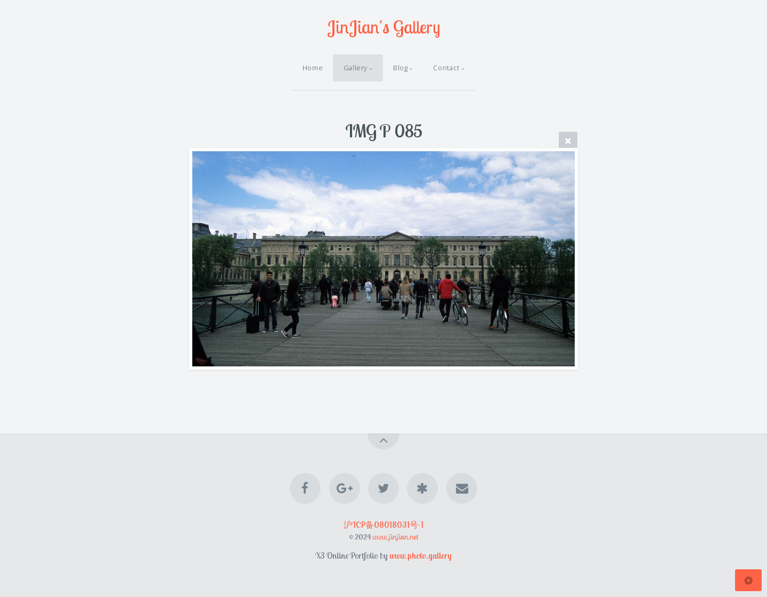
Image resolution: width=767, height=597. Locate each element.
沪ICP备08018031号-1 (383, 524)
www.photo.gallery (420, 555)
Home (313, 67)
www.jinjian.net (395, 537)
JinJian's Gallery (383, 26)
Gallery (356, 67)
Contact (446, 67)
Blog (400, 67)
